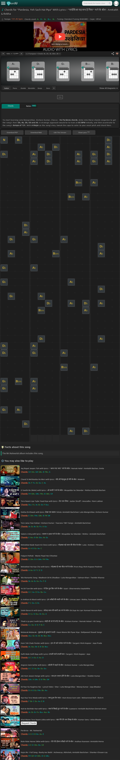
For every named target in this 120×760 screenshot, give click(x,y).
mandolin (31, 88)
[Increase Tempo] (21, 53)
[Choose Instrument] (54, 88)
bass (48, 88)
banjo (40, 88)
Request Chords (29, 723)
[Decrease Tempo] (3, 53)
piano (15, 88)
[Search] (110, 3)
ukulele (23, 88)
